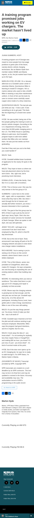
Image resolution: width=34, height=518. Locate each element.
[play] (3, 516)
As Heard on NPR (9, 387)
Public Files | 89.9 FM (10, 498)
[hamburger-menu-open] (2, 3)
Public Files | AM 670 (9, 494)
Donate (28, 3)
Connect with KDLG (9, 490)
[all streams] (31, 515)
